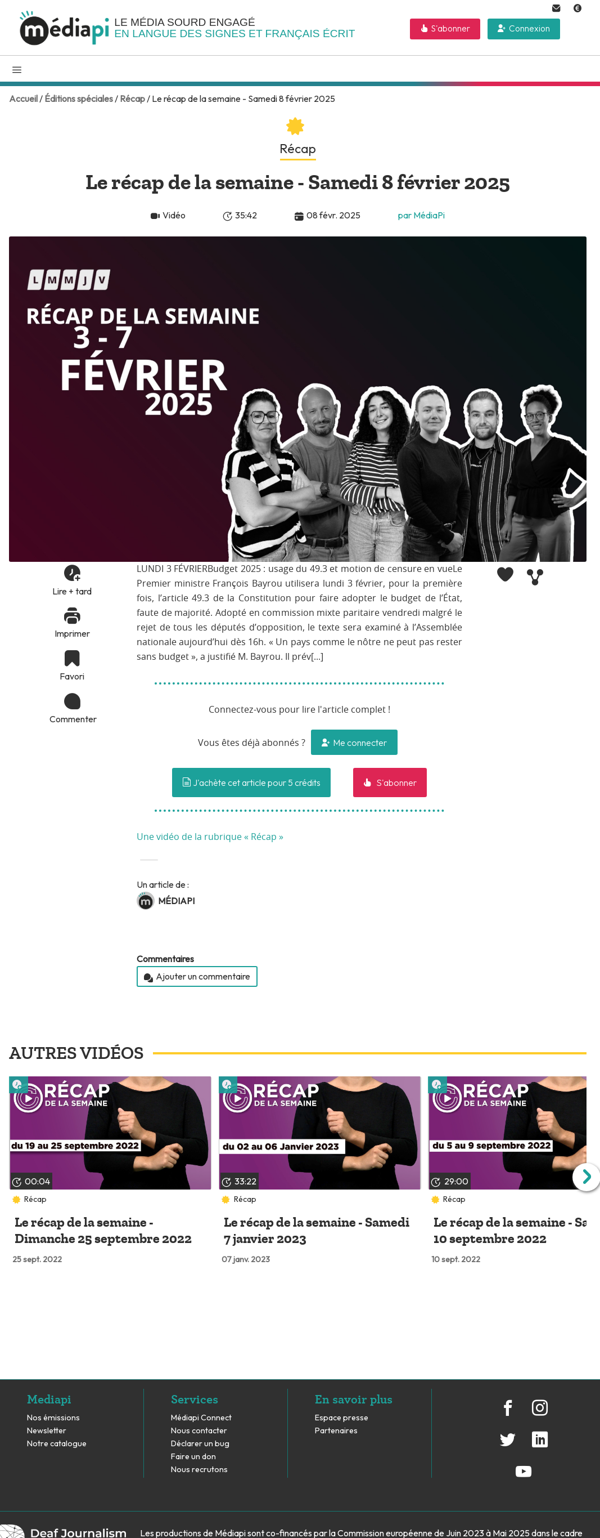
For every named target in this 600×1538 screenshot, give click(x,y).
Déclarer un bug (200, 1443)
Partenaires (337, 1431)
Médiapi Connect (201, 1418)
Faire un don (193, 1456)
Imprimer (72, 633)
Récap (132, 98)
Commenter (71, 719)
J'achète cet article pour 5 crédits (251, 782)
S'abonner (450, 28)
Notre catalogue (57, 1443)
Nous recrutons (199, 1469)
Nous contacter (199, 1431)
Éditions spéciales (78, 98)
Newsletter (46, 1431)
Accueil (23, 98)
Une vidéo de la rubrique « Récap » (210, 837)
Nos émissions (53, 1418)
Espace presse (341, 1418)
